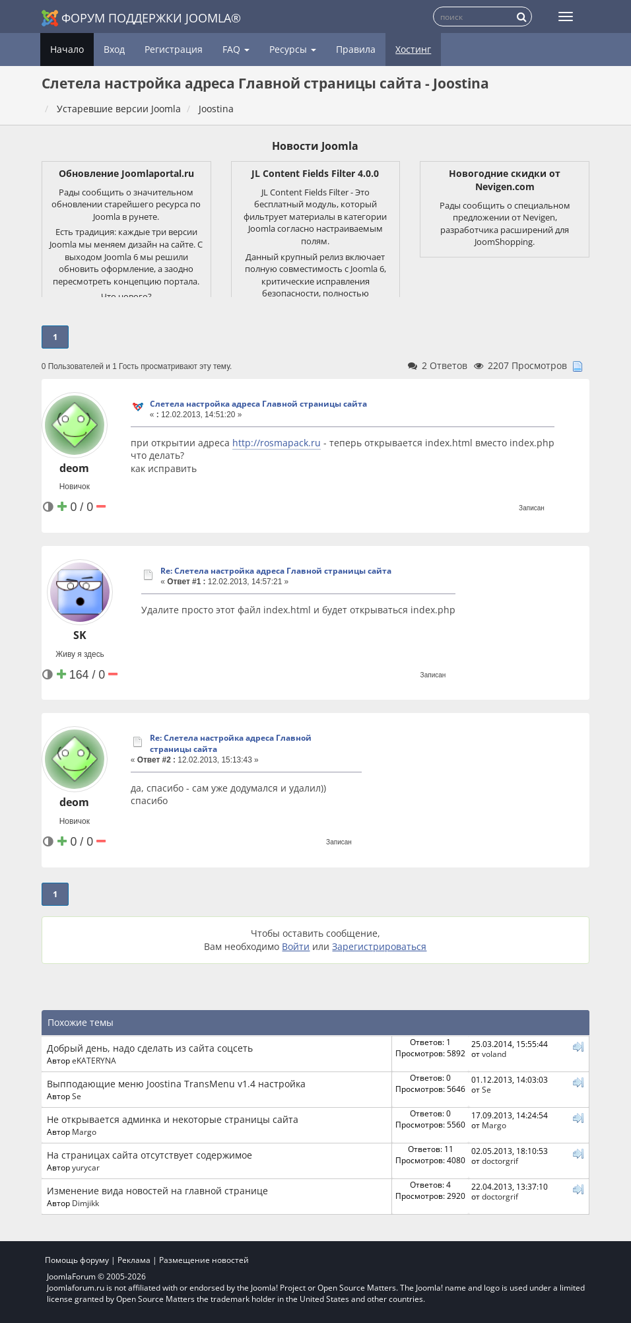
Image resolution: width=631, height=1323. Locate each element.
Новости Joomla (315, 146)
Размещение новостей (204, 1260)
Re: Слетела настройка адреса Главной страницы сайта (275, 571)
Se (76, 1096)
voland (494, 1053)
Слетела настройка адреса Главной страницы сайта (258, 404)
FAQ (235, 49)
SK (79, 635)
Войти (296, 946)
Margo (84, 1131)
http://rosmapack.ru (276, 442)
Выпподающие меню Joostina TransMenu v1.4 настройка (176, 1083)
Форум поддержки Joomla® (141, 18)
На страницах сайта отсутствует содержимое (149, 1155)
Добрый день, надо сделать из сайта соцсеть (150, 1048)
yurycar (86, 1167)
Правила (356, 49)
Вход (114, 49)
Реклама (133, 1260)
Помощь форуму (77, 1260)
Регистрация (174, 49)
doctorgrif (500, 1160)
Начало (67, 49)
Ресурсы (292, 49)
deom (74, 468)
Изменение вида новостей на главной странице (157, 1190)
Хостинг (413, 49)
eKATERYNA (94, 1060)
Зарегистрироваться (379, 946)
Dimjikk (85, 1203)
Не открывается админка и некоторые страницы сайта (172, 1119)
